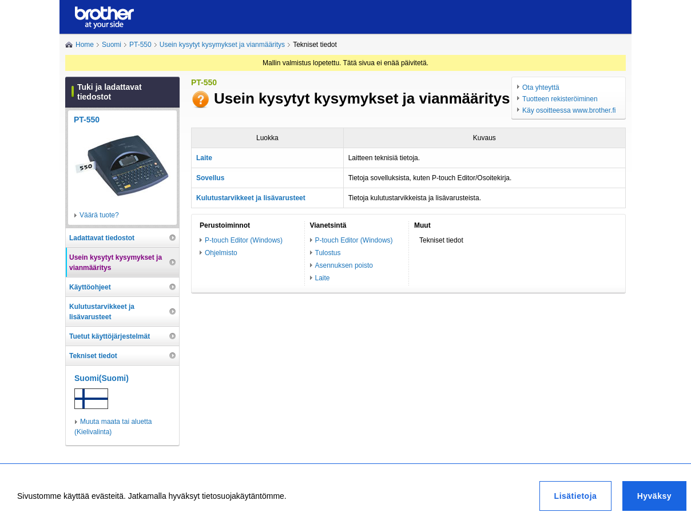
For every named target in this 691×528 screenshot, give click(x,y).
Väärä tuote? (99, 215)
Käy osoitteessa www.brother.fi (568, 110)
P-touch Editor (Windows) (244, 240)
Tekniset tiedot (93, 356)
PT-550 (140, 45)
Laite (322, 278)
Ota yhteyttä (540, 88)
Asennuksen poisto (344, 265)
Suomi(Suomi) (101, 378)
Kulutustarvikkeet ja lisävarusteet (101, 312)
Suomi (111, 45)
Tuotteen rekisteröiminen (560, 99)
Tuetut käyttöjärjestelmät (109, 336)
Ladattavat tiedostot (101, 238)
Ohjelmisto (221, 253)
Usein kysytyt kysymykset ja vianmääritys (222, 45)
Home (85, 45)
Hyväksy (654, 496)
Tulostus (328, 253)
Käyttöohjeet (90, 287)
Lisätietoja (575, 496)
